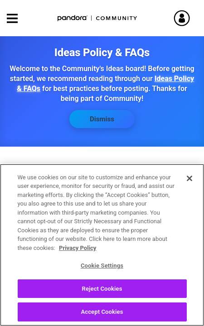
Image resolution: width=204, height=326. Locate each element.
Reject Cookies (102, 289)
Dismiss (102, 119)
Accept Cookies (102, 312)
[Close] (189, 179)
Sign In (186, 18)
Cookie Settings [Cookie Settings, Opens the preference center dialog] (102, 266)
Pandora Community (97, 18)
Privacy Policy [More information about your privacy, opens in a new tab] (77, 248)
